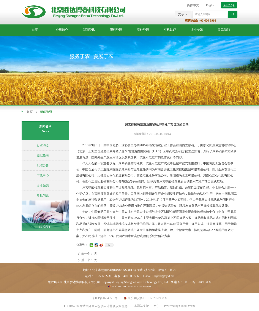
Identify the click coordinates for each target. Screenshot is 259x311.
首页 (30, 112)
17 (109, 245)
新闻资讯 (46, 112)
